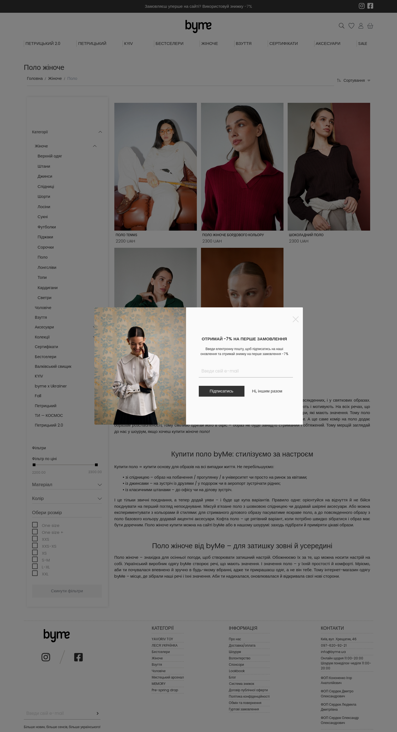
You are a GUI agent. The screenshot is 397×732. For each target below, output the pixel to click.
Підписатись (221, 391)
